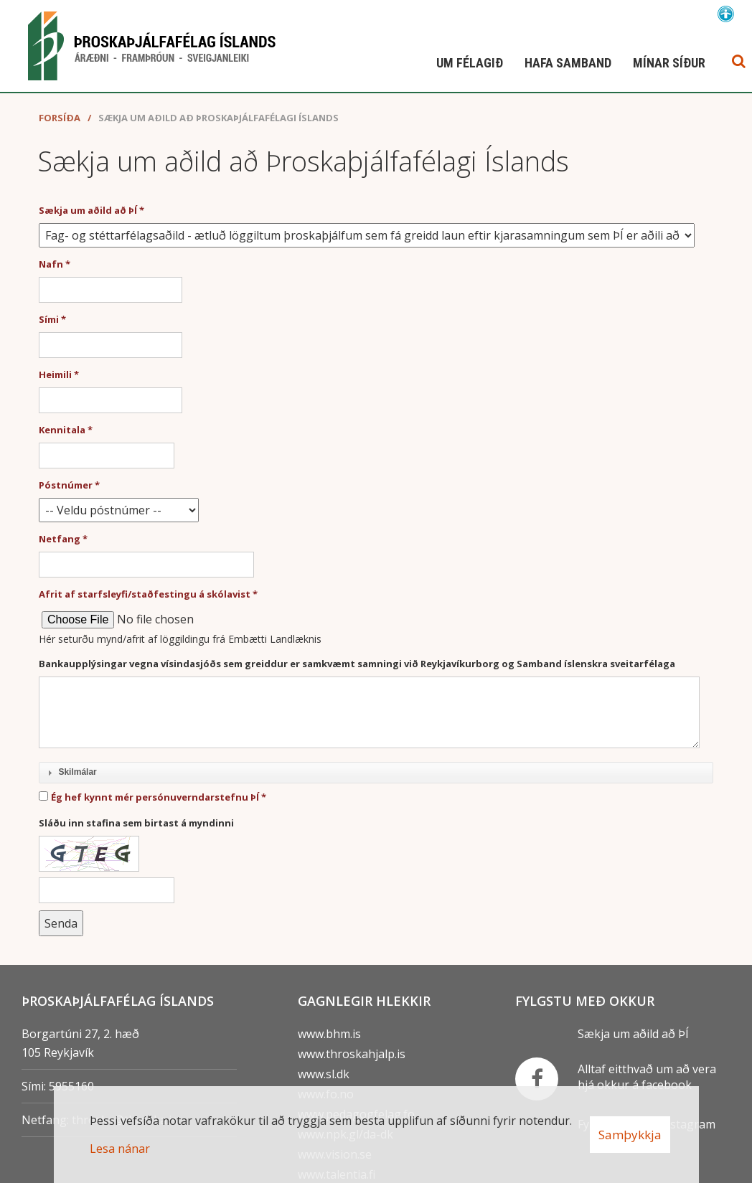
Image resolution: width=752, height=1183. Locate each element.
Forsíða (59, 117)
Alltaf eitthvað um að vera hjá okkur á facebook (647, 1077)
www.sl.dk (323, 1074)
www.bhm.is (329, 1034)
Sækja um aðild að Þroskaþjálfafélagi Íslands (218, 117)
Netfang (59, 538)
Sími (49, 319)
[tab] (376, 773)
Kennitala (62, 429)
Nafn (51, 264)
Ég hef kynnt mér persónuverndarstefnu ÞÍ (155, 797)
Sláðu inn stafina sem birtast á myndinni (136, 822)
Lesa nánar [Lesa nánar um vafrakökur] (120, 1148)
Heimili (55, 374)
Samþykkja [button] (630, 1134)
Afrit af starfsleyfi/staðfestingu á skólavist (144, 594)
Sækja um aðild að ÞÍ (88, 210)
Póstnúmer (66, 485)
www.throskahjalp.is (351, 1054)
